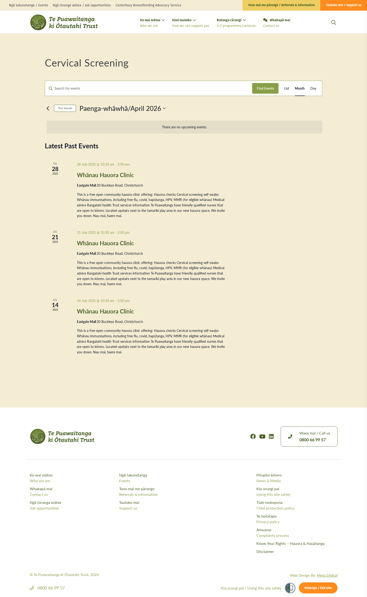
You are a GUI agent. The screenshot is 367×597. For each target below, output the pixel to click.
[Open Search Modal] (334, 28)
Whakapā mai (276, 23)
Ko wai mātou (152, 23)
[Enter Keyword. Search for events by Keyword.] (148, 88)
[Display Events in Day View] (313, 88)
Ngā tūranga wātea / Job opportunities (82, 5)
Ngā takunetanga (162, 478)
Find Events (265, 88)
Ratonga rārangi (236, 23)
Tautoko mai (162, 505)
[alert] (184, 127)
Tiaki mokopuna (297, 505)
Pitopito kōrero (297, 478)
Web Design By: (314, 575)
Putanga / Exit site (318, 588)
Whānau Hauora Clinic (105, 175)
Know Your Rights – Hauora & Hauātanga (290, 543)
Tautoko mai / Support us (343, 5)
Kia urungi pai (297, 491)
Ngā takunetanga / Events (28, 5)
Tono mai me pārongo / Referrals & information (281, 5)
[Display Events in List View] (286, 88)
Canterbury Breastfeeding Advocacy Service (148, 5)
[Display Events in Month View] (300, 88)
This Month (65, 108)
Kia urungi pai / (251, 588)
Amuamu (297, 532)
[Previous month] (47, 108)
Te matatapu (297, 519)
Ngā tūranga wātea (73, 505)
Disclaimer (265, 551)
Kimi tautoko (190, 23)
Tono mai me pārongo (162, 491)
